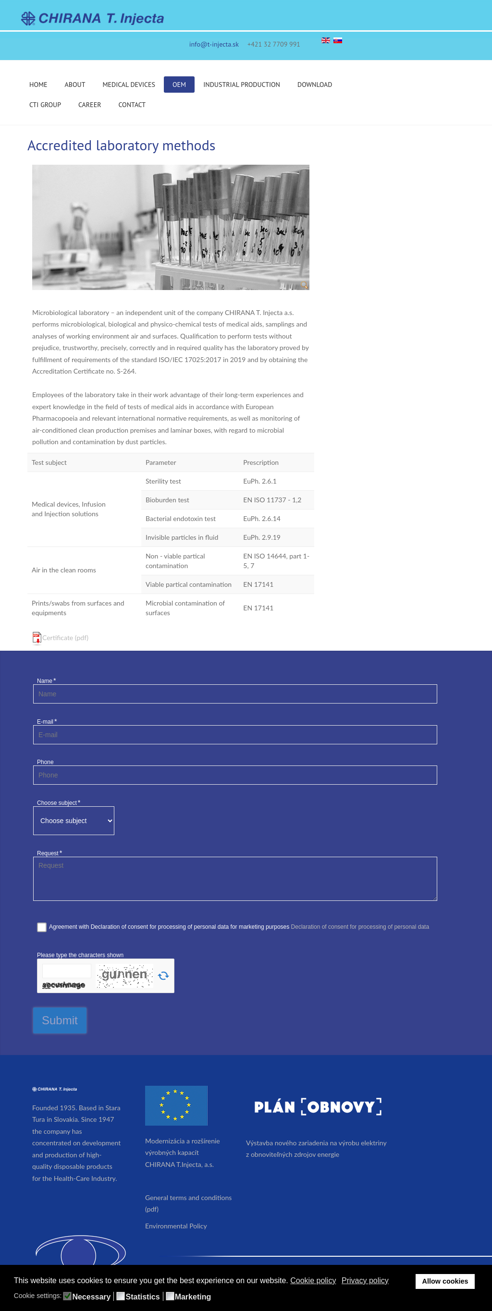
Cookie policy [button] (313, 1280)
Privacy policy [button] (365, 1280)
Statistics (142, 1297)
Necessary (91, 1297)
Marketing (193, 1297)
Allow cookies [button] (445, 1281)
